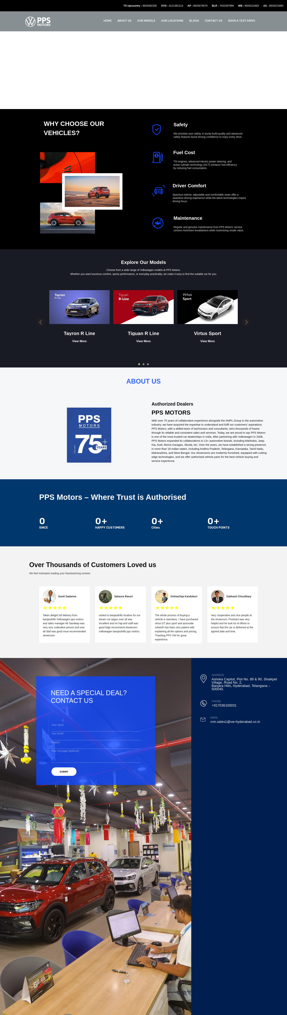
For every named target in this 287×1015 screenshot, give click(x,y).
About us (124, 20)
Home (108, 20)
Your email (95, 733)
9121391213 (176, 5)
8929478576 (200, 5)
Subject (95, 740)
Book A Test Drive (241, 20)
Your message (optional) (95, 747)
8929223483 (252, 5)
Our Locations (172, 20)
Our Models (146, 20)
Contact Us (213, 20)
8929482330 (150, 5)
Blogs (194, 20)
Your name (95, 726)
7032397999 (226, 5)
